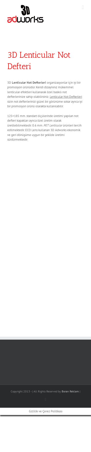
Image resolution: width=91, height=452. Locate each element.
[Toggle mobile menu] (83, 7)
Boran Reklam (70, 391)
